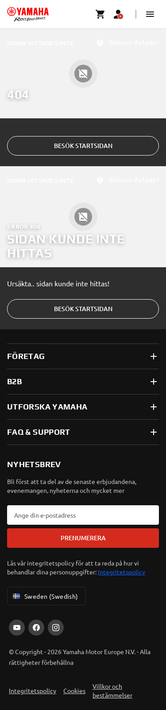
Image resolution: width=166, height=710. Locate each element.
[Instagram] (56, 628)
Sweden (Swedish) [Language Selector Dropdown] (44, 596)
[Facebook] (36, 628)
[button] (150, 14)
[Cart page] (100, 14)
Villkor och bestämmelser (112, 690)
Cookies (74, 690)
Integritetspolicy (121, 572)
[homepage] (28, 14)
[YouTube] (17, 628)
